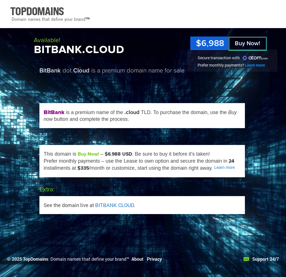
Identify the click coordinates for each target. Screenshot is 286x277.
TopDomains (35, 259)
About (137, 259)
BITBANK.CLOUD (114, 205)
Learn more (255, 65)
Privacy (154, 259)
